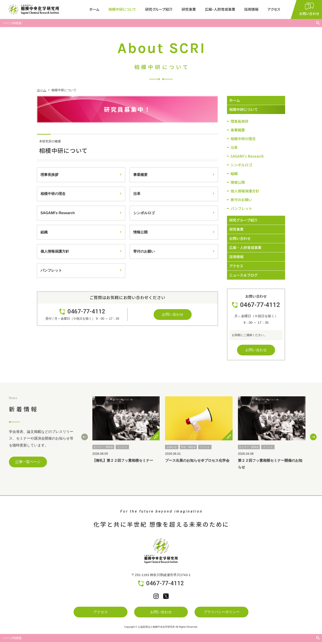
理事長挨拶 (49, 175)
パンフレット (51, 271)
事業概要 (140, 175)
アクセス (273, 9)
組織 (44, 232)
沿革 (136, 194)
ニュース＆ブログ (243, 275)
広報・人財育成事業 (220, 9)
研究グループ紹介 (159, 9)
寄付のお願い (144, 251)
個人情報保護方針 (54, 251)
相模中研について (122, 9)
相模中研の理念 (53, 194)
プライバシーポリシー (221, 612)
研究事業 (189, 9)
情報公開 (140, 232)
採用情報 (251, 9)
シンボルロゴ (144, 213)
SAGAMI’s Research (57, 213)
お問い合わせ (172, 315)
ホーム (94, 9)
